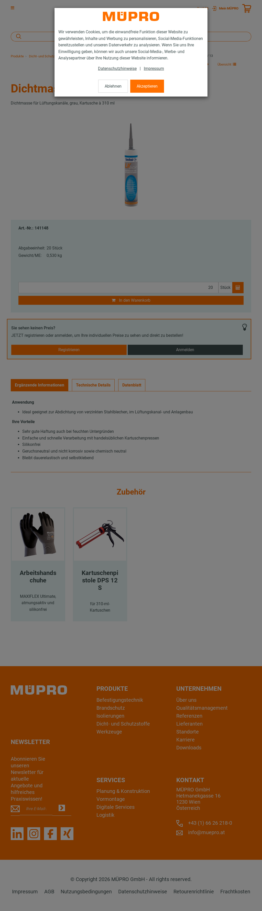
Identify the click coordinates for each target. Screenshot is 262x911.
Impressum (154, 68)
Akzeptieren (147, 86)
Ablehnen (113, 86)
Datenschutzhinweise (117, 68)
